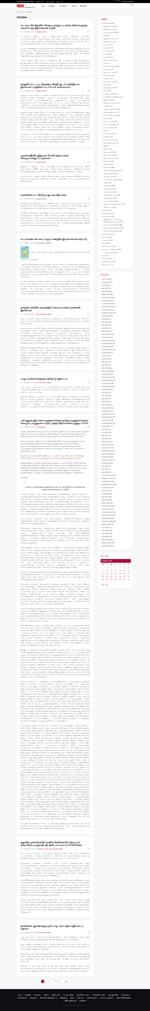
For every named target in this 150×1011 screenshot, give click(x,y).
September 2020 (107, 460)
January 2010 (106, 509)
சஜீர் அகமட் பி (108, 72)
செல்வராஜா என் (108, 81)
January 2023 (106, 374)
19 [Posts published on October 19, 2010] (107, 576)
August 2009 (106, 524)
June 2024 (105, 322)
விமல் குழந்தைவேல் (110, 143)
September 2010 (107, 484)
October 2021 (106, 420)
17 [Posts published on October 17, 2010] (129, 573)
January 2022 (106, 411)
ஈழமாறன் (106, 45)
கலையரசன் (107, 57)
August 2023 (106, 353)
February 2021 (106, 445)
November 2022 (107, 380)
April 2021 (105, 438)
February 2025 (106, 297)
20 (59, 981)
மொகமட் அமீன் (108, 121)
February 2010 (106, 506)
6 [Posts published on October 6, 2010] (111, 570)
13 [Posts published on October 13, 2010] (111, 573)
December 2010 (107, 475)
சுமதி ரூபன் (107, 78)
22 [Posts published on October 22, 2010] (120, 576)
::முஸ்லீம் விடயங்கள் (42, 849)
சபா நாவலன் (107, 69)
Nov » (107, 585)
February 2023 (106, 371)
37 (88, 427)
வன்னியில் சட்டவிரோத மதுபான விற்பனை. (44, 195)
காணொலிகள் (106, 213)
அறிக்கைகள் (106, 23)
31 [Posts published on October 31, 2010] (129, 579)
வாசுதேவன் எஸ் (108, 140)
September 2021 (107, 423)
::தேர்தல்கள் (107, 186)
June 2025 (105, 285)
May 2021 (105, 435)
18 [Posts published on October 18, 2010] (103, 576)
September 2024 (107, 313)
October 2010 (106, 481)
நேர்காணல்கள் (107, 246)
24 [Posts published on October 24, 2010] (129, 576)
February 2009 (106, 543)
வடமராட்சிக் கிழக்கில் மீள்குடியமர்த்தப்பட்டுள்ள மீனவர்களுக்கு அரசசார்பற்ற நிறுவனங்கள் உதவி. (54, 27)
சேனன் (105, 85)
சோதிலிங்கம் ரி (108, 88)
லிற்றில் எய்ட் (40, 1)
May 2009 (105, 533)
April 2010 (105, 500)
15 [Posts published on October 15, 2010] (120, 573)
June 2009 (105, 530)
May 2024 (105, 325)
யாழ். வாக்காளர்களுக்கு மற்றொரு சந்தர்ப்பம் (44, 378)
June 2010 (105, 494)
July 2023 (105, 356)
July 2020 (105, 466)
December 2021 (107, 414)
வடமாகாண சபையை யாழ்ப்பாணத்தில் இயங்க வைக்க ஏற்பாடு (54, 239)
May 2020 (105, 469)
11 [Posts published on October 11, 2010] (103, 573)
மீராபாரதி (106, 118)
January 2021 (106, 448)
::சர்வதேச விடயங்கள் (110, 180)
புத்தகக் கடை (60, 1)
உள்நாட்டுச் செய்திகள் (110, 225)
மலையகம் (105, 259)
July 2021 (105, 429)
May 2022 (105, 399)
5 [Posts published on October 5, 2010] (107, 570)
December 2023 (107, 340)
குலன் (105, 63)
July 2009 (105, 527)
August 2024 (106, 316)
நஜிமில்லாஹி (107, 100)
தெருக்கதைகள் (107, 234)
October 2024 (106, 310)
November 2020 (107, 454)
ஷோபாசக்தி (107, 164)
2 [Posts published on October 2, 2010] (124, 567)
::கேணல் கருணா (108, 177)
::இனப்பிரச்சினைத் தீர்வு (111, 170)
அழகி (105, 36)
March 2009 (105, 540)
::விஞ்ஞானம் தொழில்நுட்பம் (112, 204)
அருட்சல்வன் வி (40, 243)
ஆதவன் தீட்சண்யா (109, 39)
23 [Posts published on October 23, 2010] (124, 576)
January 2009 (106, 546)
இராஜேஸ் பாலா (108, 42)
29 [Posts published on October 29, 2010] (120, 579)
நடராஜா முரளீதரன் (109, 94)
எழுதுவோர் (82, 1000)
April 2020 (105, 472)
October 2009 (106, 518)
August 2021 (106, 426)
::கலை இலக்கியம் (41, 427)
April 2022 (105, 402)
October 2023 (106, 346)
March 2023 (105, 368)
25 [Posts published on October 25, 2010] (103, 579)
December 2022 (107, 377)
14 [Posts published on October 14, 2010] (116, 573)
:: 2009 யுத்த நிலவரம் (70, 1000)
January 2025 (106, 300)
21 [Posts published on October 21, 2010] (116, 576)
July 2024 (105, 319)
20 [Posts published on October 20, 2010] (111, 576)
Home (18, 12)
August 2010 (106, 487)
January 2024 (106, 337)
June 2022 (105, 396)
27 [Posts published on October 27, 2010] (111, 579)
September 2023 (107, 350)
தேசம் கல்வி (50, 1)
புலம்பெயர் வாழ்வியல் (109, 249)
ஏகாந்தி (105, 54)
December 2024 (107, 304)
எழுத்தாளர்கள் (107, 26)
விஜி (104, 146)
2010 (23, 12)
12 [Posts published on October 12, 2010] (107, 573)
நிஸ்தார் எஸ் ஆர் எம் (110, 103)
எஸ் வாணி (107, 51)
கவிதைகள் (105, 210)
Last (66, 981)
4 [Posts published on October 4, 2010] (102, 570)
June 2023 (105, 359)
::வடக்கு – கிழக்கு (109, 201)
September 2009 (107, 521)
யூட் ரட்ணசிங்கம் (109, 127)
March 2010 (105, 503)
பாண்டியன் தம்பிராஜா (110, 109)
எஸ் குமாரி (107, 48)
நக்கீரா (105, 91)
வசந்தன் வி (107, 137)
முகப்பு (43, 6)
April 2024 (105, 328)
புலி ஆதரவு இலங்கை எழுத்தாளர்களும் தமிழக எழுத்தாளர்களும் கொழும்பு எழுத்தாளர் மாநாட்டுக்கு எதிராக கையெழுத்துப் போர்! (54, 422)
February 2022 (106, 408)
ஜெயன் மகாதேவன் (109, 158)
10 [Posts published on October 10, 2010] (129, 570)
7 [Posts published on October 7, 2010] (115, 570)
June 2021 (105, 432)
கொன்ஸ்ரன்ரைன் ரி (109, 66)
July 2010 (105, 491)
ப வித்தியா (106, 106)
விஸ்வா (44, 32)
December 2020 (107, 451)
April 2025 (105, 291)
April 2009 (105, 537)
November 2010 (107, 478)
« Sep (102, 585)
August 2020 (106, 463)
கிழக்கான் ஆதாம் (109, 60)
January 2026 (106, 279)
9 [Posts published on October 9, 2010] (124, 570)
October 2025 (106, 282)
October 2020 (106, 457)
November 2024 (107, 307)
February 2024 (106, 334)
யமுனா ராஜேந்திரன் (110, 124)
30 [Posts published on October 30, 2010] (124, 579)
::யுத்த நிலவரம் (108, 198)
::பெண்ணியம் (107, 189)
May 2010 (105, 497)
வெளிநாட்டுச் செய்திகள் (111, 231)
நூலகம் (104, 243)
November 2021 (107, 417)
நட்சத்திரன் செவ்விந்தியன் (112, 97)
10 (55, 981)
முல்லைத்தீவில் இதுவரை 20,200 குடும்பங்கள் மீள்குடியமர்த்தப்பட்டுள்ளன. (45, 157)
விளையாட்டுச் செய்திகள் (111, 228)
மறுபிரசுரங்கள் (107, 262)
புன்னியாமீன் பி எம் (110, 115)
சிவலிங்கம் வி (108, 75)
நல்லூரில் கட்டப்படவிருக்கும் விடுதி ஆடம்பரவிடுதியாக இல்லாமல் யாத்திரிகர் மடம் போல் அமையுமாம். (50, 85)
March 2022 (105, 405)
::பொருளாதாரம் (108, 192)
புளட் (104, 255)
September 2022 (107, 386)
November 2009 (107, 515)
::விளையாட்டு (108, 207)
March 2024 (105, 331)
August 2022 (106, 389)
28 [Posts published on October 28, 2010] (116, 579)
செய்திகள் (52, 6)
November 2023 (107, 343)
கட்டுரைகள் (62, 6)
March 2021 (105, 442)
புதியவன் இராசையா (110, 112)
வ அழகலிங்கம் (108, 134)
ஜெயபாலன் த (108, 152)
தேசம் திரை (83, 6)
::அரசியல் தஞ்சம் (109, 252)
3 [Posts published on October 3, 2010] (128, 567)
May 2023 (105, 362)
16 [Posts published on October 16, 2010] (124, 573)
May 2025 (105, 288)
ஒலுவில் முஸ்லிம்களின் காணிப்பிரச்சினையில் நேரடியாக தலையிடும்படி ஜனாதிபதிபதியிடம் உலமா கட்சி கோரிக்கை (51, 844)
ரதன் (104, 131)
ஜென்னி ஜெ (107, 161)
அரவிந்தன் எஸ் (108, 29)
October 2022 (106, 383)
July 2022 (105, 392)
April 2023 (105, 365)
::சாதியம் (106, 183)
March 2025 (105, 294)
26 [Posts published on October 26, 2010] (107, 579)
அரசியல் (74, 6)
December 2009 (107, 512)
